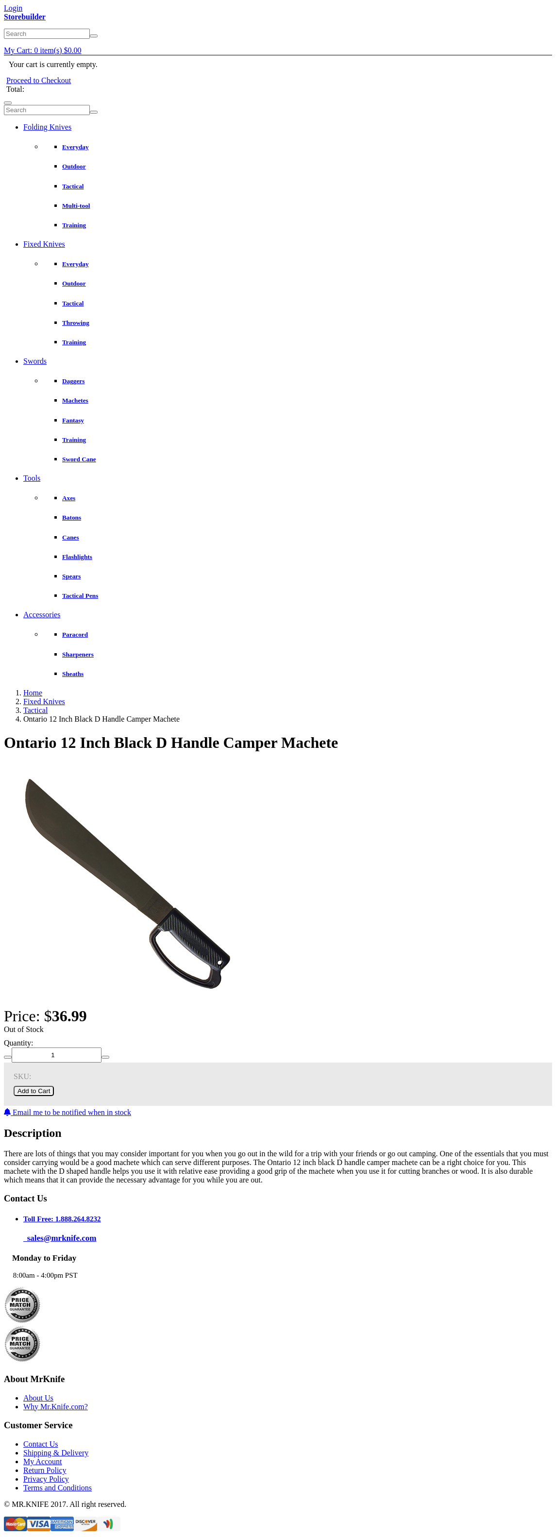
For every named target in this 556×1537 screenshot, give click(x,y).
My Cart (43, 50)
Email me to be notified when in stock (67, 1112)
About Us (38, 1398)
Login (13, 8)
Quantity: (18, 1043)
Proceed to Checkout (38, 80)
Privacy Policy (46, 1479)
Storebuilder (25, 17)
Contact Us (40, 1444)
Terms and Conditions (57, 1488)
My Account (42, 1461)
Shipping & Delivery (55, 1453)
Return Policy (44, 1470)
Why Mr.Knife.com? (55, 1406)
